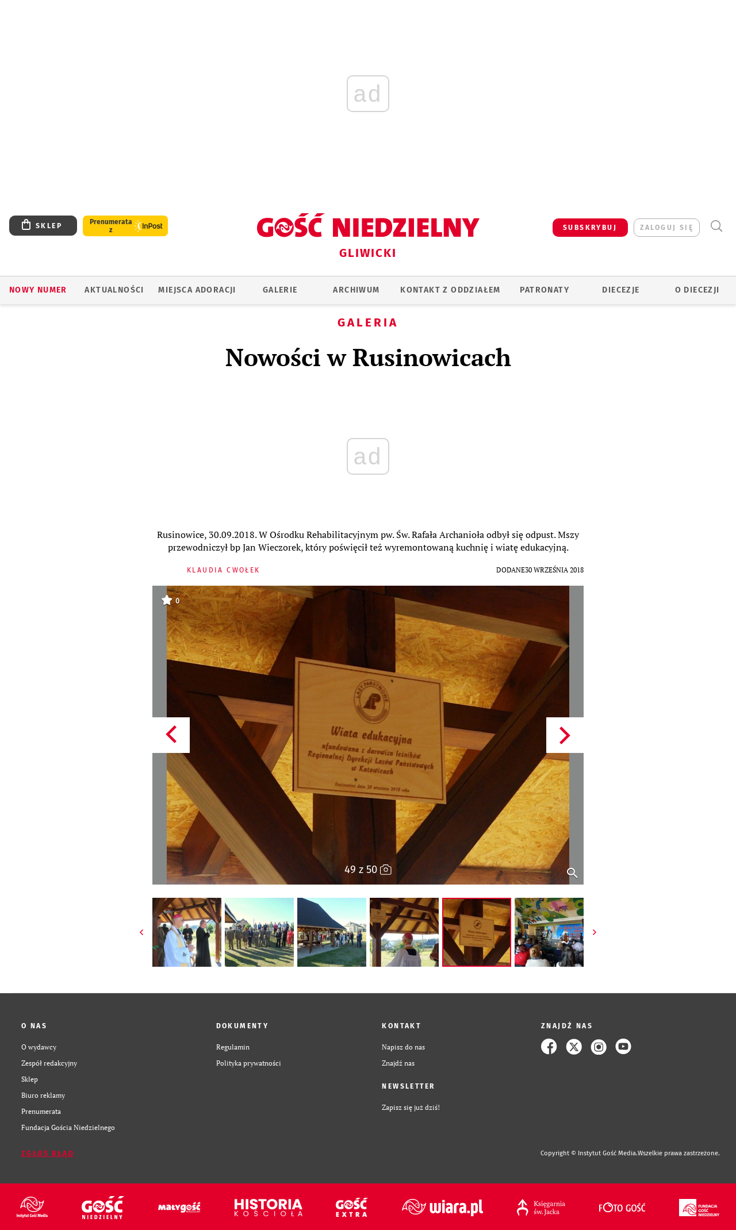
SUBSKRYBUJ (590, 228)
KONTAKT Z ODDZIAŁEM (450, 290)
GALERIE (280, 290)
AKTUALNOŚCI (114, 290)
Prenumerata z (111, 226)
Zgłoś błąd (47, 1154)
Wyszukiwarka (716, 226)
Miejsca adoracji (197, 290)
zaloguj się (666, 228)
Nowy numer (38, 290)
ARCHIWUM (356, 290)
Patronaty (544, 290)
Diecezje (620, 290)
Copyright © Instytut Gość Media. (589, 1153)
